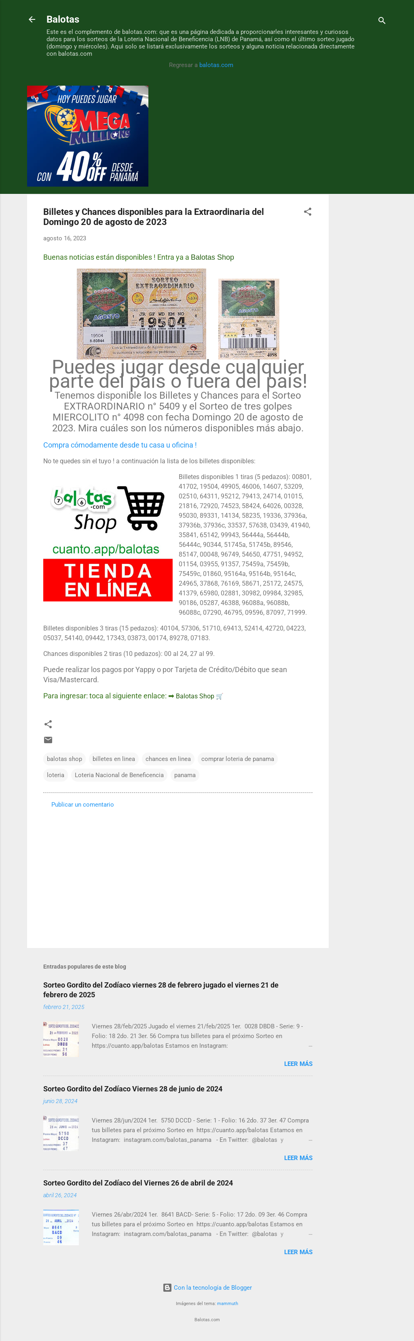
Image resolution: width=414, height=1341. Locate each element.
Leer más (298, 1064)
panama (185, 775)
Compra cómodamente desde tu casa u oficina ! (120, 445)
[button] (308, 213)
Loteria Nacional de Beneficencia (119, 775)
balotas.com (216, 65)
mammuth (227, 1303)
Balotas (62, 19)
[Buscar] (382, 22)
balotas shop (64, 759)
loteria (55, 775)
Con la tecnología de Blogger (207, 1287)
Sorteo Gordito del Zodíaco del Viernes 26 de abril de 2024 (138, 1183)
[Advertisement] (361, 207)
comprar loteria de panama (237, 759)
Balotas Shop (212, 257)
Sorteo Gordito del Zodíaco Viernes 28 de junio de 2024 (132, 1089)
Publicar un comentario (82, 804)
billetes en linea (114, 759)
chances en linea (168, 759)
